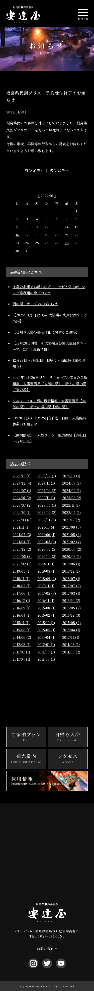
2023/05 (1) (46, 505)
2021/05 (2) (71, 534)
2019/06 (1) (71, 563)
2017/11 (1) (45, 585)
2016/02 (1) (46, 615)
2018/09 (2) (46, 578)
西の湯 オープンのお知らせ (35, 303)
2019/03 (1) (46, 571)
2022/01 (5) (46, 519)
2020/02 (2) (22, 563)
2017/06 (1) (22, 593)
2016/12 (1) (21, 600)
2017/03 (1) (71, 593)
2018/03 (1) (22, 585)
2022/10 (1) (22, 512)
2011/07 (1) (21, 651)
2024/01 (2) (22, 497)
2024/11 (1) (46, 483)
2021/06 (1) (46, 534)
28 (67, 243)
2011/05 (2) (71, 651)
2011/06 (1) (46, 651)
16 (17, 235)
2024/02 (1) (71, 490)
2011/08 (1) (71, 644)
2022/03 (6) (22, 519)
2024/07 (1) (22, 490)
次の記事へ (59, 170)
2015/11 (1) (21, 622)
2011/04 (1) (21, 659)
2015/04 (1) (71, 629)
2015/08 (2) (71, 622)
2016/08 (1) (46, 607)
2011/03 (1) (46, 659)
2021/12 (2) (71, 519)
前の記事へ (35, 170)
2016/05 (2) (71, 607)
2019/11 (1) (45, 563)
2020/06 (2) (71, 549)
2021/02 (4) (71, 541)
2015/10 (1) (46, 622)
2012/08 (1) (22, 644)
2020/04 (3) (46, 556)
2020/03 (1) (71, 556)
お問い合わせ (47, 948)
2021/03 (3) (46, 541)
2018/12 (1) (71, 571)
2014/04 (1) (46, 637)
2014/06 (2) (22, 637)
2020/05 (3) (22, 556)
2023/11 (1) (46, 497)
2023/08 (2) (71, 497)
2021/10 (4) (46, 527)
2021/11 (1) (21, 527)
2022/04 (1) (71, 512)
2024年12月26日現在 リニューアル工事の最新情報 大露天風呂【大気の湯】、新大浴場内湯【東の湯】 (50, 383)
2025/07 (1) (46, 475)
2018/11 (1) (21, 578)
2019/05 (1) (22, 571)
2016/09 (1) (22, 607)
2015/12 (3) (71, 615)
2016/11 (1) (45, 600)
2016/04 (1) (22, 615)
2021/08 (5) (71, 527)
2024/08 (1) (71, 483)
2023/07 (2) (22, 505)
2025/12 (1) (22, 475)
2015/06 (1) (22, 629)
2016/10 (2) (71, 600)
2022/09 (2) (46, 512)
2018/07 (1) (71, 578)
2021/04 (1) (22, 541)
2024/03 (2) (46, 490)
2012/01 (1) (46, 644)
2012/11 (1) (70, 637)
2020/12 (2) (22, 549)
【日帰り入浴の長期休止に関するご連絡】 (46, 332)
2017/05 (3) (46, 593)
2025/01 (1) (71, 475)
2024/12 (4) (22, 483)
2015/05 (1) (46, 629)
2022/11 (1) (71, 505)
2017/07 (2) (71, 585)
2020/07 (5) (46, 549)
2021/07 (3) (22, 534)
